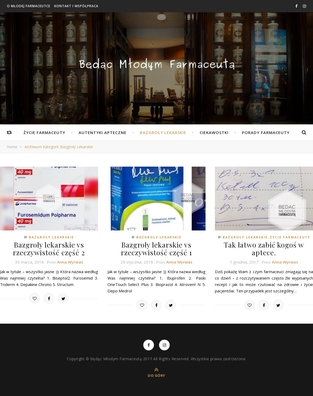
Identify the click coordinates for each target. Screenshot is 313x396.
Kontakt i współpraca (76, 6)
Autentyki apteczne (102, 132)
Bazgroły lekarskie (163, 132)
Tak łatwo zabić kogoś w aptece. (264, 248)
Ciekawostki (214, 132)
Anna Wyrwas (70, 262)
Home (12, 146)
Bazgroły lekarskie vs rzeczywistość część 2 (49, 248)
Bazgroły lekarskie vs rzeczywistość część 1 (156, 248)
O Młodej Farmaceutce (28, 6)
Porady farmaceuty (265, 132)
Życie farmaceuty (44, 132)
